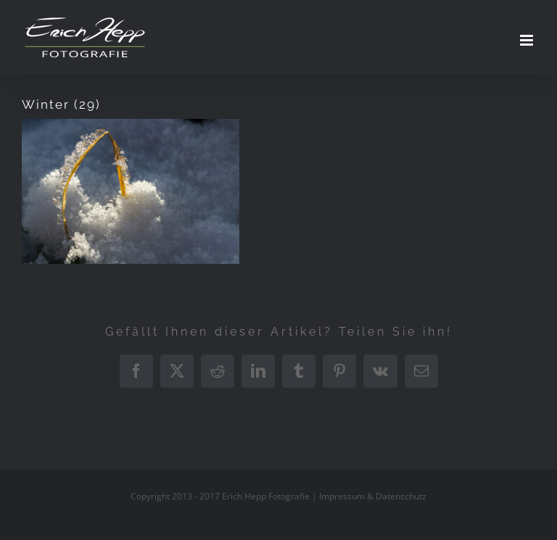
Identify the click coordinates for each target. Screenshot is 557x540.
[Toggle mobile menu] (527, 40)
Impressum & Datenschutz (372, 496)
